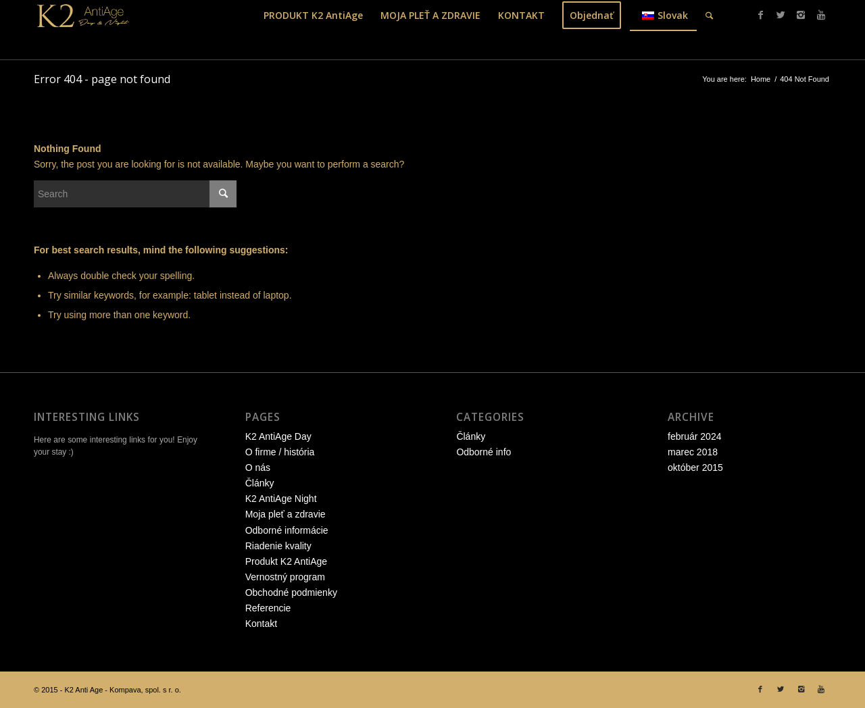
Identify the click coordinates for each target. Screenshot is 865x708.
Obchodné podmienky (291, 592)
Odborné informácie (286, 530)
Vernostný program (285, 577)
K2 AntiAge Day (278, 436)
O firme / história (280, 452)
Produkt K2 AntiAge (286, 561)
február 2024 (694, 436)
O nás (257, 467)
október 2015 (695, 467)
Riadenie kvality (278, 545)
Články (259, 483)
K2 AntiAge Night (281, 498)
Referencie (268, 608)
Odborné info (483, 452)
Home (760, 79)
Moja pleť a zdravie (285, 514)
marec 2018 (693, 452)
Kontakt (261, 623)
